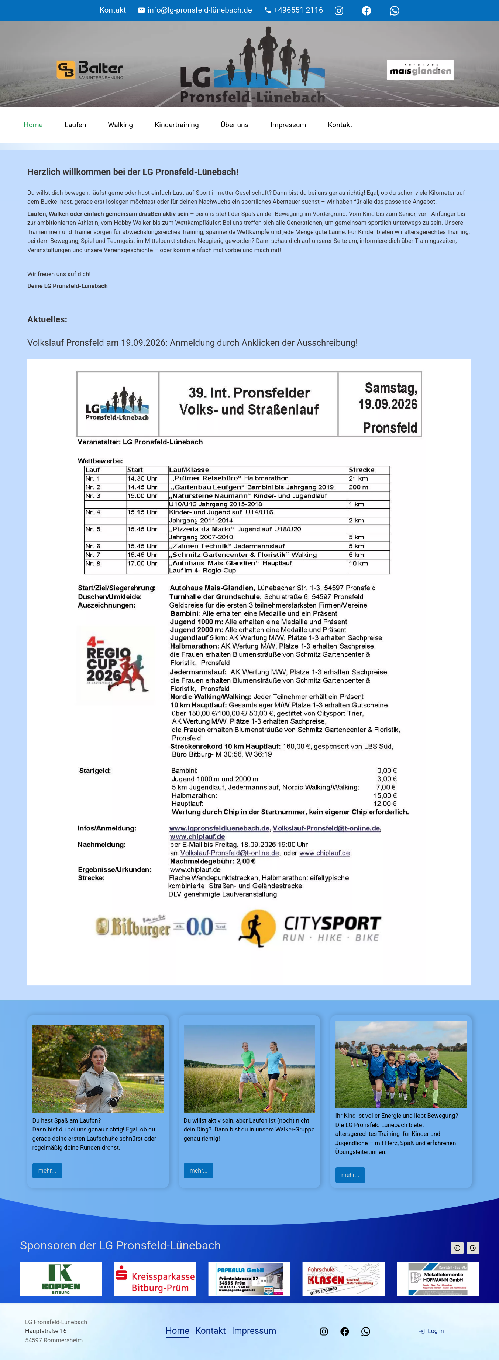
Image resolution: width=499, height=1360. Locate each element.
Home (33, 125)
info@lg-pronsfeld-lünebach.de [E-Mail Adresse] (200, 10)
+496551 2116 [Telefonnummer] (298, 10)
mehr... (47, 1170)
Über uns (235, 125)
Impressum (288, 125)
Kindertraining (177, 125)
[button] (457, 1248)
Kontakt (340, 125)
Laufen (75, 125)
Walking (120, 125)
